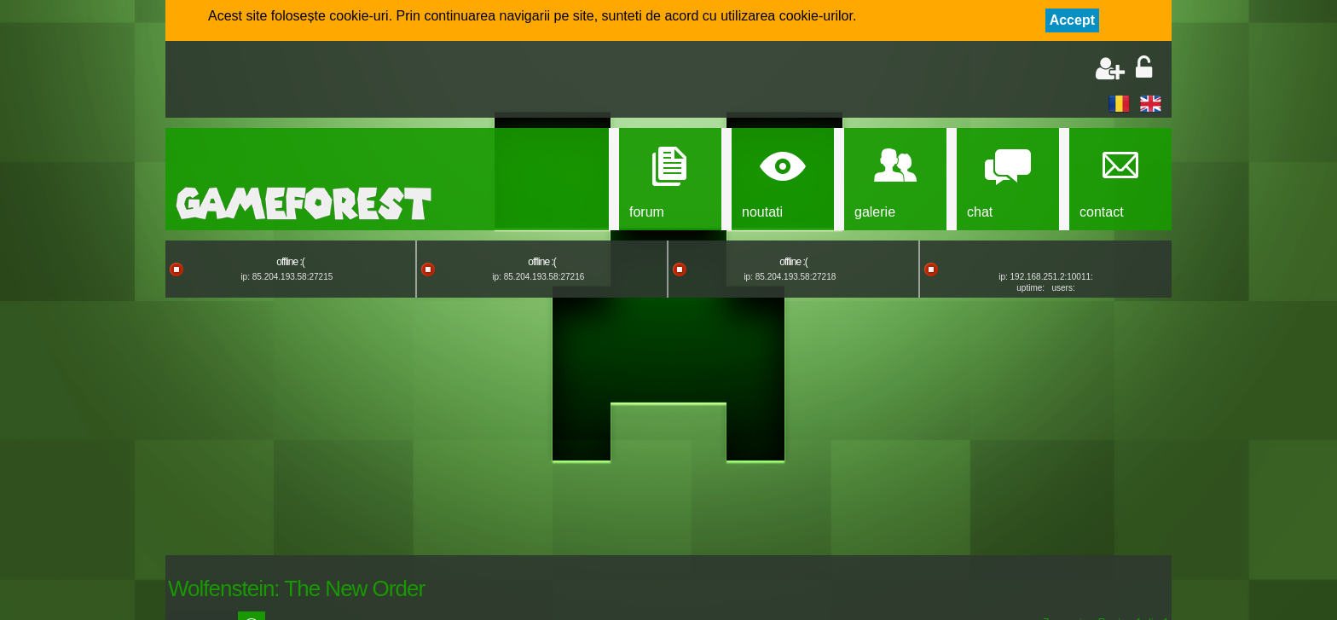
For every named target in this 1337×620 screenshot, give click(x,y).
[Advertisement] (375, 81)
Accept (1072, 20)
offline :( (290, 262)
